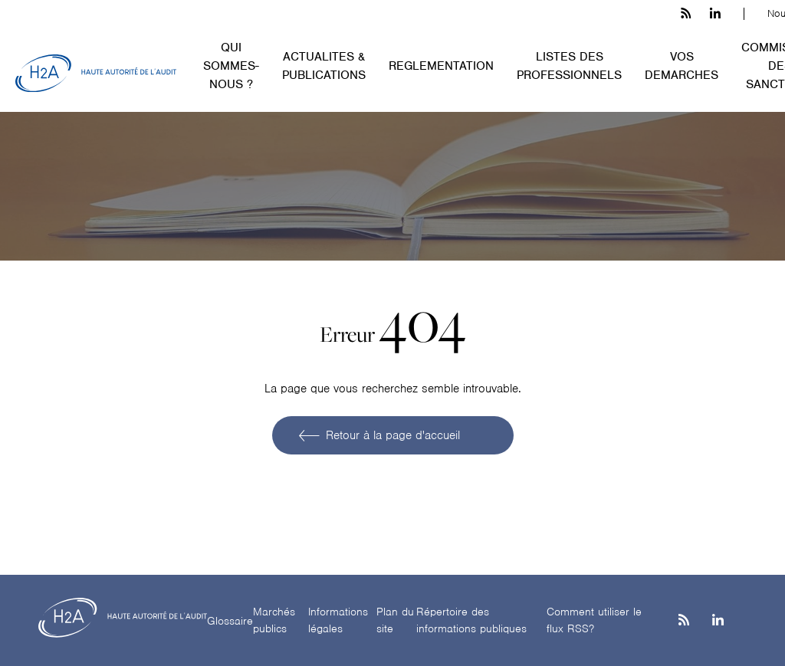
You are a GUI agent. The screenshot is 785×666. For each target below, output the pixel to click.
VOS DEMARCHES (681, 66)
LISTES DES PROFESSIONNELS (569, 66)
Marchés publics (274, 620)
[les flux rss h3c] (685, 14)
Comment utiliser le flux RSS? (594, 620)
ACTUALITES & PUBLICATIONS (324, 66)
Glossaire (230, 621)
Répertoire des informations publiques (471, 620)
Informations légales (338, 620)
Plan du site (395, 620)
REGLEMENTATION (441, 66)
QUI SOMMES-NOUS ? (231, 66)
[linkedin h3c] (715, 14)
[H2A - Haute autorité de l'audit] (95, 73)
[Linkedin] (718, 621)
